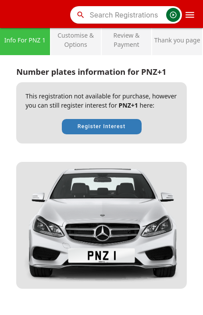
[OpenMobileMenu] (190, 15)
